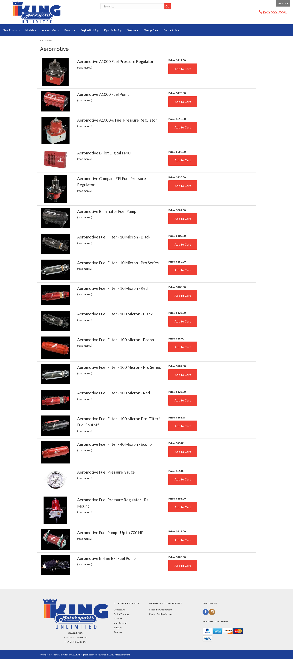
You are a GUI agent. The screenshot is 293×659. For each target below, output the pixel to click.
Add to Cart (183, 69)
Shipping (118, 627)
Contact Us (171, 30)
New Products (11, 30)
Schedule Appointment (160, 609)
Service (132, 30)
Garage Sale (151, 30)
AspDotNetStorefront (119, 654)
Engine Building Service (161, 614)
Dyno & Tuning (113, 30)
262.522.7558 (75, 632)
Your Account (120, 623)
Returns (118, 632)
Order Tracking (121, 614)
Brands (69, 30)
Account (283, 3)
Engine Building (90, 30)
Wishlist (118, 618)
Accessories (50, 30)
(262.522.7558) (275, 12)
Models (30, 30)
